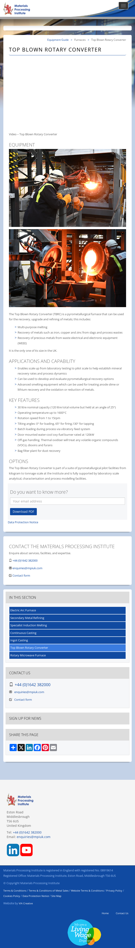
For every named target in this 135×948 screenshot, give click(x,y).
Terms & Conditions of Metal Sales (49, 890)
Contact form (21, 575)
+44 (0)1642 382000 (24, 560)
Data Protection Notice (23, 522)
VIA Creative (26, 903)
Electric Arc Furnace (23, 610)
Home (105, 913)
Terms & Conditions (14, 890)
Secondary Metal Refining (27, 618)
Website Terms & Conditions (87, 890)
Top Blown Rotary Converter (29, 648)
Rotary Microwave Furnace (28, 655)
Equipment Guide (58, 39)
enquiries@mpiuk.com (27, 568)
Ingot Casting (19, 640)
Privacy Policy (114, 890)
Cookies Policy (11, 896)
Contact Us (122, 913)
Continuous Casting (23, 633)
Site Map (56, 896)
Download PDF (23, 511)
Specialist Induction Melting (28, 625)
